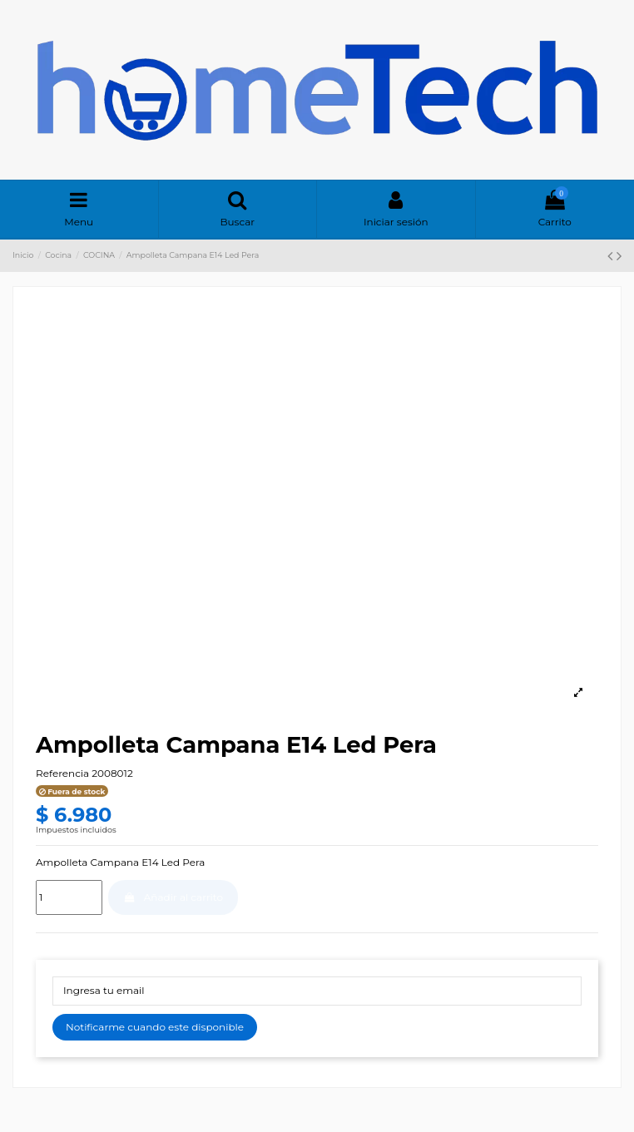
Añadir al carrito (173, 897)
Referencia (62, 773)
